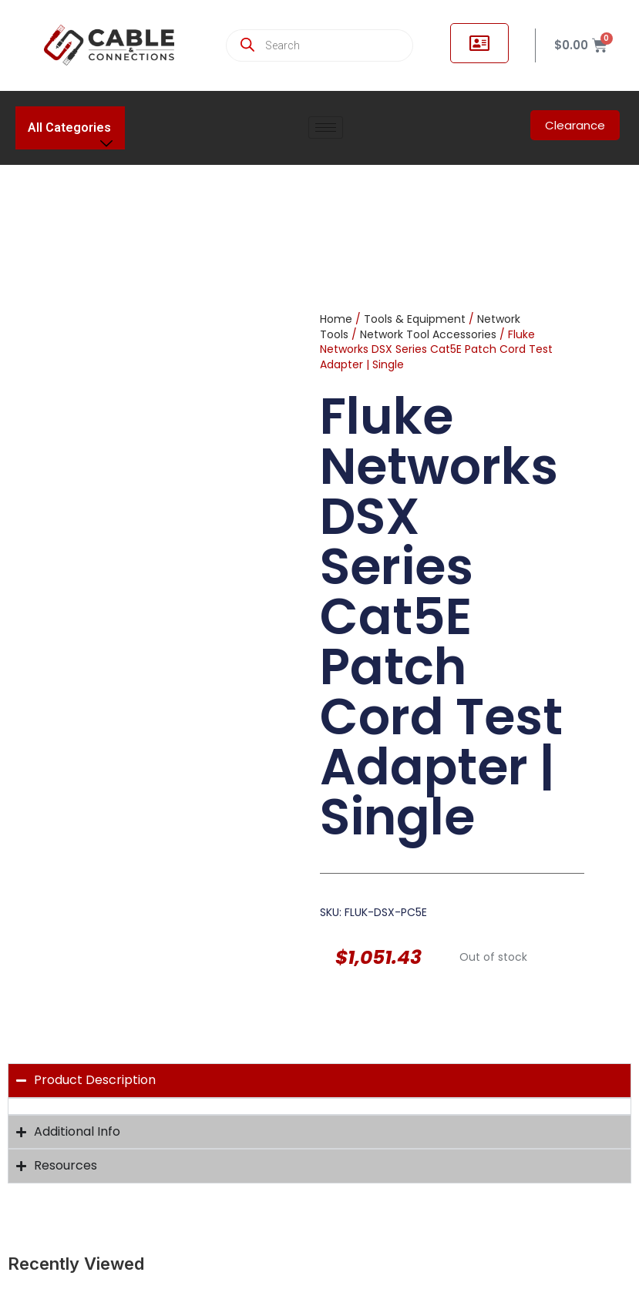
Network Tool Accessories (428, 334)
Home (336, 319)
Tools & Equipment (415, 319)
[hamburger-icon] (325, 127)
